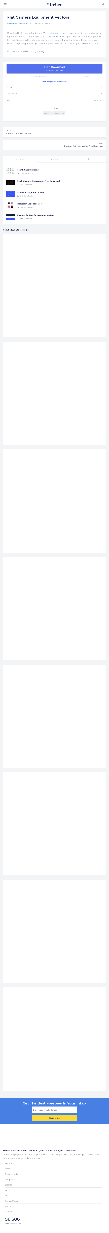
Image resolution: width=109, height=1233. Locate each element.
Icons (7, 1169)
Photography (59, 113)
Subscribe (54, 1118)
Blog (89, 159)
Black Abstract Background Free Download (38, 181)
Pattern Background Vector (30, 192)
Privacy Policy (11, 1201)
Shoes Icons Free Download (54, 132)
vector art (57, 36)
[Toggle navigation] (5, 3)
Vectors (23, 23)
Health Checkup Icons (28, 170)
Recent (54, 159)
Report (86, 77)
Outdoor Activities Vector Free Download (54, 144)
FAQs (7, 1190)
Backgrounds (11, 1174)
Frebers (13, 23)
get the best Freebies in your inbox (54, 1103)
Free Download (54, 68)
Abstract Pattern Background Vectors (35, 215)
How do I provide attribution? (54, 82)
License (8, 1185)
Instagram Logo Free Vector (30, 204)
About (8, 1206)
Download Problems (38, 77)
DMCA (8, 1195)
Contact (8, 1211)
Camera (47, 113)
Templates (10, 1179)
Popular (20, 159)
